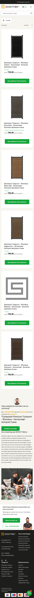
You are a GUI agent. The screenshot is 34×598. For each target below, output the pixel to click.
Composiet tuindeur (6, 567)
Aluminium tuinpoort (6, 565)
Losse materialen (23, 549)
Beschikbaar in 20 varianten (17, 81)
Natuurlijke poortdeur (7, 571)
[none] (31, 13)
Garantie (20, 578)
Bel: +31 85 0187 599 (12, 526)
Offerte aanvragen (23, 567)
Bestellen (20, 569)
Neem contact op (11, 520)
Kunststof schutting (23, 539)
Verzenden (21, 574)
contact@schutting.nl (7, 546)
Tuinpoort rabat (5, 574)
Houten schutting (23, 536)
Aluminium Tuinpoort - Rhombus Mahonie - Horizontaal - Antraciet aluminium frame (16, 306)
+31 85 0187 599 (9, 412)
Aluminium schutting (23, 541)
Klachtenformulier (23, 580)
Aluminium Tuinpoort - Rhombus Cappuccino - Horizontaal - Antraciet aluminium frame (16, 246)
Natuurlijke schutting (24, 545)
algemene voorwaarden (6, 590)
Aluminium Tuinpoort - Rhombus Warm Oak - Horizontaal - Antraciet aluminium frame (16, 186)
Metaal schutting (23, 543)
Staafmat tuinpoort (6, 576)
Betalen (20, 571)
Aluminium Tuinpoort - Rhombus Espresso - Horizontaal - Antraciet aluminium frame (17, 367)
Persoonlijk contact (15, 2)
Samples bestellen (10, 428)
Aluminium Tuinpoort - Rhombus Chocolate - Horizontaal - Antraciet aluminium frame (16, 125)
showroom (13, 414)
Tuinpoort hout (5, 569)
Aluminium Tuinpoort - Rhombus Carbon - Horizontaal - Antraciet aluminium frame (16, 65)
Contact (20, 565)
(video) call (23, 412)
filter (6, 20)
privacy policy (4, 591)
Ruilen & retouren (23, 576)
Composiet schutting (24, 547)
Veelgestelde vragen (23, 582)
